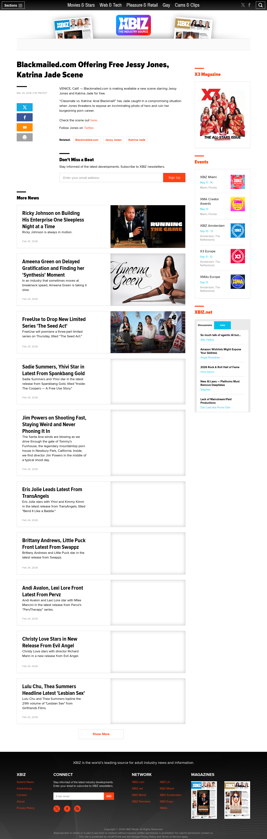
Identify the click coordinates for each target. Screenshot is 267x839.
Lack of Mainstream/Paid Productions (216, 401)
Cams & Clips (187, 5)
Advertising (24, 788)
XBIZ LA (165, 782)
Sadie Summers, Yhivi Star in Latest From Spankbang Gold (53, 370)
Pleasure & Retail (142, 5)
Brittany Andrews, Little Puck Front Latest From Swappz (53, 543)
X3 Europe (207, 251)
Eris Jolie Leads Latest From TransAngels (52, 492)
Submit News (25, 782)
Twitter (88, 127)
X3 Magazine (208, 74)
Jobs (222, 325)
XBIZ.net (203, 312)
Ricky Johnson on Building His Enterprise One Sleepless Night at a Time (53, 219)
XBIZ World (139, 795)
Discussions (205, 325)
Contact (22, 795)
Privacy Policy (25, 808)
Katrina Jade (136, 140)
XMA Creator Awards (209, 201)
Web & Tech (111, 5)
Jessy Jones (113, 140)
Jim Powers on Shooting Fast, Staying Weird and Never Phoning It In (54, 424)
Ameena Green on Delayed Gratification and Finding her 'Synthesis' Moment (53, 268)
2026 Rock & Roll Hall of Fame (219, 367)
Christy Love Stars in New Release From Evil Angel (49, 642)
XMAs (163, 808)
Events (201, 161)
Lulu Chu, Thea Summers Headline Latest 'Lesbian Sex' (53, 689)
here (93, 120)
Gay (166, 5)
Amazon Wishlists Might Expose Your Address (220, 351)
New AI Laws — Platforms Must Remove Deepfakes (220, 383)
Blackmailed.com (86, 140)
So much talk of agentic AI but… (220, 335)
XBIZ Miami (208, 177)
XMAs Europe (210, 276)
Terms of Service (171, 836)
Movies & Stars (81, 5)
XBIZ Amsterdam (212, 225)
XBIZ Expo (166, 801)
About (21, 801)
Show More (101, 734)
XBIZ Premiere (141, 801)
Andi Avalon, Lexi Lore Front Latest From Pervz (52, 591)
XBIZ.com (138, 782)
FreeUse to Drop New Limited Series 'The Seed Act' (54, 322)
